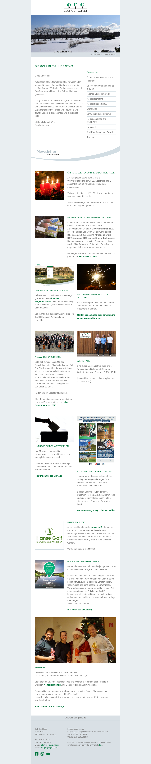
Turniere (91, 137)
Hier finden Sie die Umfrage (48, 476)
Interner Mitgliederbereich (98, 94)
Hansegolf (91, 127)
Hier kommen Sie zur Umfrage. (50, 706)
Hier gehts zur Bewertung (79, 610)
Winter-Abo (92, 109)
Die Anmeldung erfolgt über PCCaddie (96, 510)
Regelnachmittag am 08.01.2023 (96, 120)
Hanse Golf (96, 527)
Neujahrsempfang (95, 99)
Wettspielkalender (52, 685)
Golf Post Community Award (100, 132)
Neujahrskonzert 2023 (97, 104)
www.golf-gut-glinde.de (75, 718)
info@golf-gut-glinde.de (50, 745)
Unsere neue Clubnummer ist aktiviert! (100, 87)
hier (100, 745)
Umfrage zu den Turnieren (99, 114)
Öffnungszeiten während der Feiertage (100, 79)
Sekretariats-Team (88, 256)
